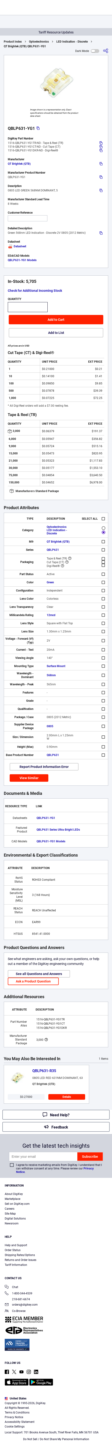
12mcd (51, 615)
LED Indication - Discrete (72, 41)
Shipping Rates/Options (20, 1255)
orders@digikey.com (21, 1305)
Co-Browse (15, 1311)
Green (50, 582)
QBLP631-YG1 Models (22, 260)
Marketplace (12, 1199)
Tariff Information (16, 1265)
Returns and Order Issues (20, 1260)
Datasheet (17, 246)
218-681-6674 (17, 1299)
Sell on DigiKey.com (17, 1203)
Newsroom (12, 1223)
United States (15, 1398)
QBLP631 (53, 549)
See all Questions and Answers (39, 974)
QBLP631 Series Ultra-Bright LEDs (58, 829)
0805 (50, 726)
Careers (9, 1208)
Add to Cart (56, 319)
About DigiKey (14, 1194)
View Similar (29, 778)
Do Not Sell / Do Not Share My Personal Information (56, 1439)
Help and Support (16, 1245)
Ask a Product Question (33, 981)
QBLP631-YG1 (46, 818)
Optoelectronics (39, 41)
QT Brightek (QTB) (19, 163)
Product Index (13, 41)
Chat (11, 1287)
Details (66, 1097)
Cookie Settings (15, 1426)
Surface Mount (56, 666)
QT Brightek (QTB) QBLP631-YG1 (25, 46)
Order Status (13, 1250)
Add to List (56, 333)
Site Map (10, 1213)
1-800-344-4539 (18, 1294)
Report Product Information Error (44, 767)
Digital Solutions (15, 1218)
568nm (51, 675)
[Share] (105, 51)
